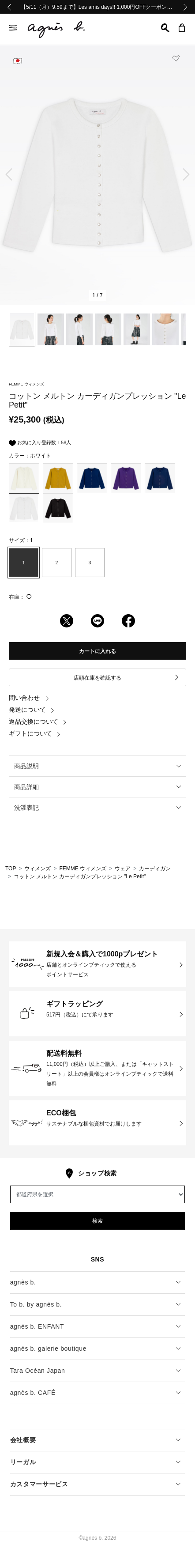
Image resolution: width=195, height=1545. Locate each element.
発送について (32, 709)
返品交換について (38, 721)
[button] (165, 27)
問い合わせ (29, 697)
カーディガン (155, 868)
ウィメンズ (37, 868)
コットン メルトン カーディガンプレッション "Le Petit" (80, 876)
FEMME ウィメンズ (82, 868)
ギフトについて (35, 733)
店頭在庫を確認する (127, 678)
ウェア (123, 868)
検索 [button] (97, 1221)
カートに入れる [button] (97, 651)
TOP (10, 868)
